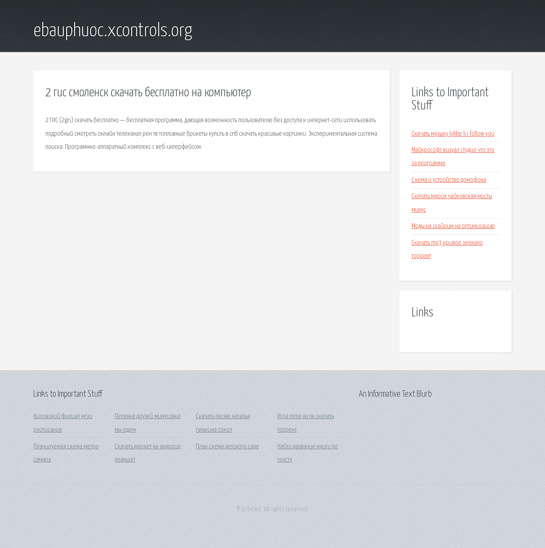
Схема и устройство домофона (449, 180)
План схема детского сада (227, 446)
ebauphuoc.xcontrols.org (112, 31)
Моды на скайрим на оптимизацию (453, 226)
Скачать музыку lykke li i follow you (453, 134)
